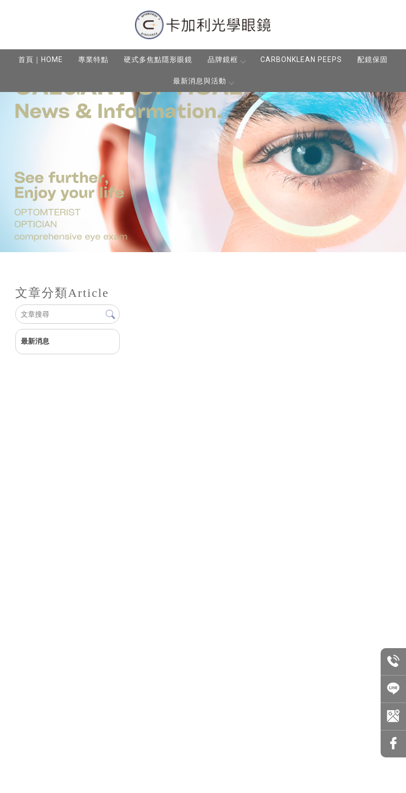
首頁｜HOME (40, 59)
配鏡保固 (372, 59)
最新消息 (35, 341)
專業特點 (93, 59)
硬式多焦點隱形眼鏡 (158, 59)
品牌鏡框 (226, 59)
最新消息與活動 (203, 81)
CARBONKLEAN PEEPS (301, 59)
